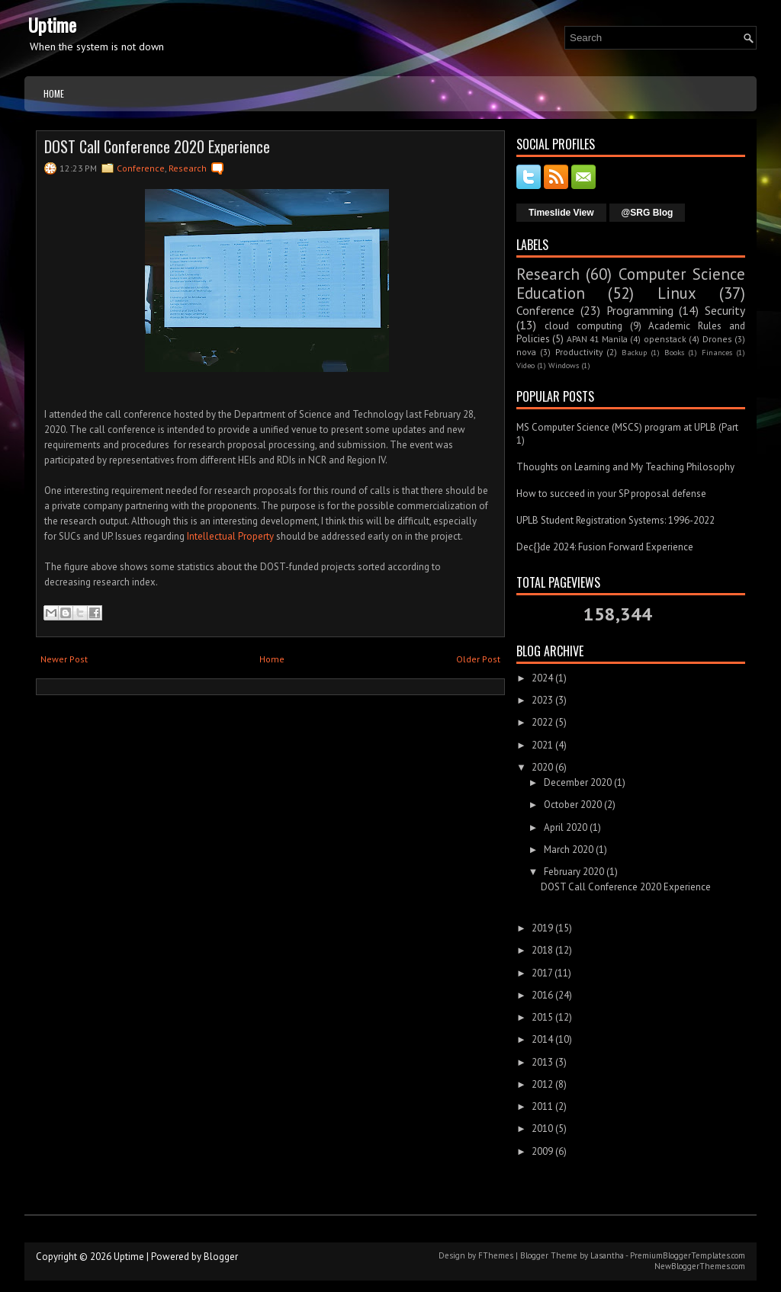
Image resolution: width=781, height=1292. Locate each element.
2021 (542, 745)
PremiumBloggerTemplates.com (687, 1255)
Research (188, 168)
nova (526, 351)
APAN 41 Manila (597, 339)
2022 (542, 722)
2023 (542, 700)
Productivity (579, 351)
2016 (542, 995)
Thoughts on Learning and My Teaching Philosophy (625, 466)
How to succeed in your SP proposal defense (611, 493)
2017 (542, 973)
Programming (639, 310)
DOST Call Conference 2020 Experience (157, 146)
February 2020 (574, 871)
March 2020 (568, 849)
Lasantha (607, 1255)
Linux (676, 293)
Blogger (221, 1256)
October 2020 (573, 804)
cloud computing (583, 325)
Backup (634, 352)
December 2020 (578, 782)
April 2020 (565, 827)
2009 (542, 1151)
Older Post (478, 659)
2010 (542, 1128)
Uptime (52, 24)
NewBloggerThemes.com (699, 1266)
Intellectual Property (230, 536)
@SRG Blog (647, 212)
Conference (141, 168)
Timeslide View (561, 212)
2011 (542, 1106)
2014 (542, 1039)
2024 (542, 678)
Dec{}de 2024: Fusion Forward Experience (604, 546)
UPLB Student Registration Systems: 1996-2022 (615, 520)
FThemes (495, 1255)
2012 (542, 1084)
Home (53, 93)
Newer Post (64, 659)
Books (674, 352)
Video (525, 365)
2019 (542, 928)
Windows (563, 365)
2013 (542, 1062)
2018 (542, 950)
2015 (542, 1017)
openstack (665, 339)
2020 (542, 767)
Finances (717, 352)
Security (725, 310)
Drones (717, 339)
